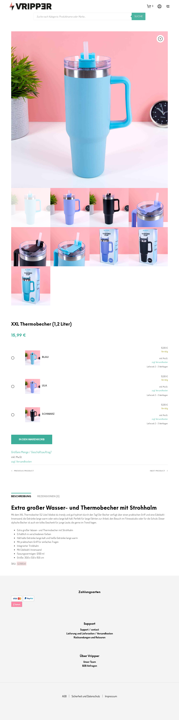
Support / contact (89, 629)
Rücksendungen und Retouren (89, 637)
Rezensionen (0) (48, 496)
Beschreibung (21, 496)
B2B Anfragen (89, 665)
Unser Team (89, 661)
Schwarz (48, 414)
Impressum (111, 696)
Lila (44, 386)
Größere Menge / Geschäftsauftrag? (31, 452)
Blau (45, 357)
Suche (138, 16)
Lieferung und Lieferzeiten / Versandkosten (89, 633)
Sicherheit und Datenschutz (86, 696)
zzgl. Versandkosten (160, 362)
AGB (64, 696)
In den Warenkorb (32, 439)
